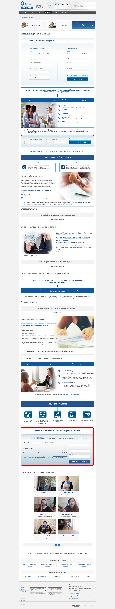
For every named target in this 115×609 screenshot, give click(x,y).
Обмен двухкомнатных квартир (47, 565)
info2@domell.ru (75, 593)
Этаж (41, 68)
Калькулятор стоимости (72, 12)
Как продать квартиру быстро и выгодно (38, 587)
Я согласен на (78, 75)
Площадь (33, 68)
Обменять (47, 12)
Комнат (31, 51)
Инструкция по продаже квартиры (55, 592)
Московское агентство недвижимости (32, 5)
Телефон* (69, 68)
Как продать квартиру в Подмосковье (37, 593)
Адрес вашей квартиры (35, 62)
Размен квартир (89, 577)
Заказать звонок (91, 5)
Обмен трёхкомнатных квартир (65, 565)
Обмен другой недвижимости (75, 577)
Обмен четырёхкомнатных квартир (84, 565)
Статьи (55, 12)
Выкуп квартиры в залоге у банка (55, 587)
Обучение (23, 596)
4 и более (45, 53)
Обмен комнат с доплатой (58, 577)
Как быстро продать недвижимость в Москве (39, 590)
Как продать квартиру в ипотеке (36, 592)
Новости (23, 584)
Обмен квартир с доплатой (43, 577)
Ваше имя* (69, 62)
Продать (31, 12)
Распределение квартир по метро (36, 594)
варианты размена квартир (70, 394)
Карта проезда (74, 598)
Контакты (64, 12)
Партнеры (23, 598)
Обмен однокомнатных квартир (29, 565)
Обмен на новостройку (28, 577)
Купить (39, 12)
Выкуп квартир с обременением (54, 588)
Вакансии (23, 595)
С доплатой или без (34, 75)
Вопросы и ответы (23, 592)
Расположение (32, 56)
